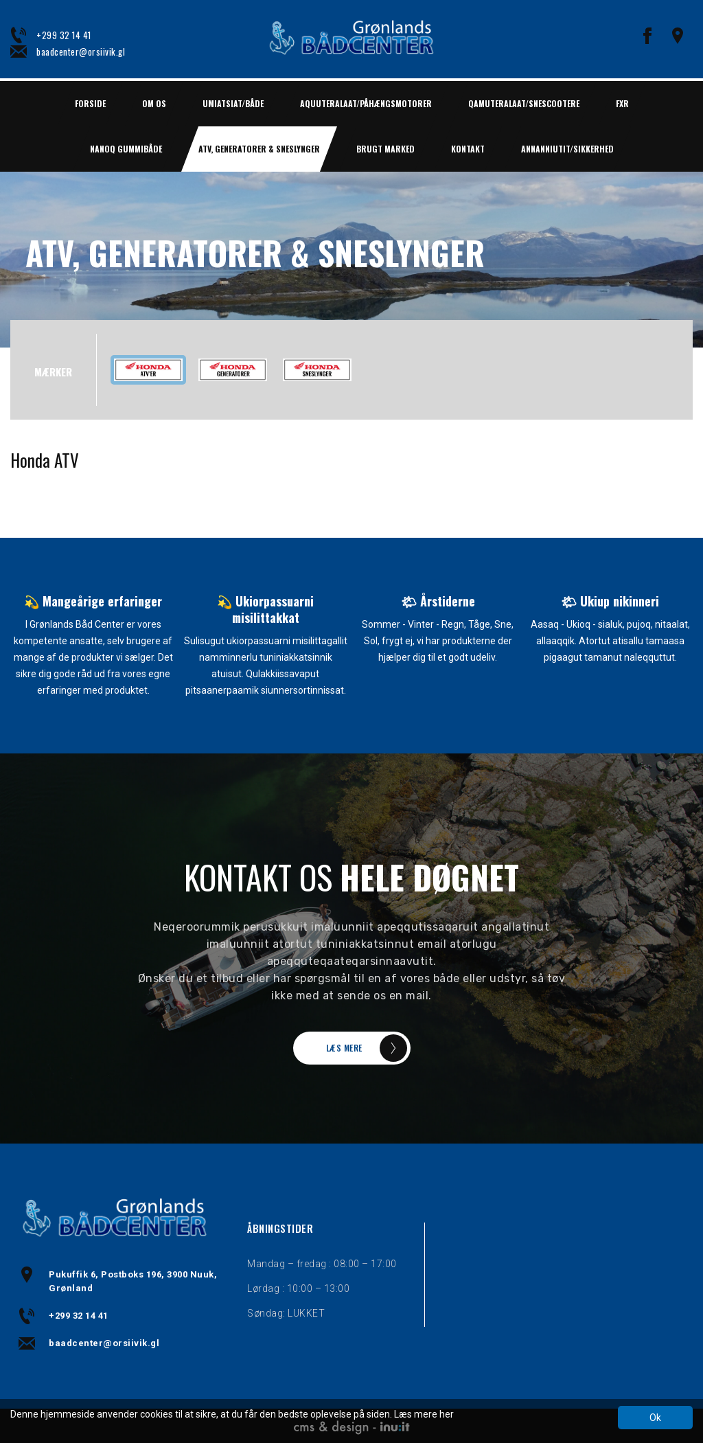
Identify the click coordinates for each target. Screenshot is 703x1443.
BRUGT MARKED (385, 149)
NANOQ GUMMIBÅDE (126, 149)
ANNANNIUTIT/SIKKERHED (567, 149)
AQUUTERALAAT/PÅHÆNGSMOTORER (366, 103)
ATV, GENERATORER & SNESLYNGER (259, 149)
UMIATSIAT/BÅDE (233, 103)
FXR (622, 103)
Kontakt (468, 149)
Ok (655, 1417)
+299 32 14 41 (63, 35)
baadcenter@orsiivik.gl (80, 51)
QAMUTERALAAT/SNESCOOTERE (523, 103)
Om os (154, 103)
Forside (90, 103)
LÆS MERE (344, 1048)
